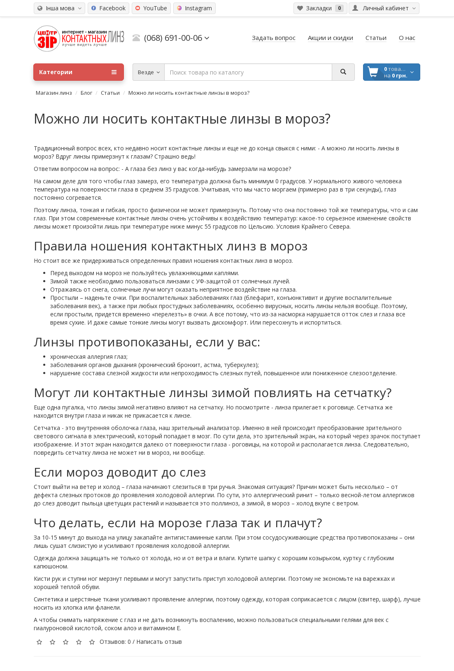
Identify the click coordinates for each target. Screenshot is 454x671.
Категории (77, 72)
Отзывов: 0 (115, 641)
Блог (86, 92)
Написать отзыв (159, 641)
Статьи (110, 92)
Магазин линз (54, 92)
